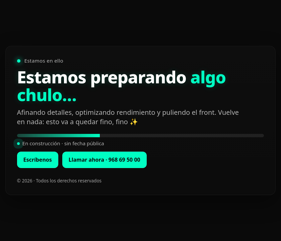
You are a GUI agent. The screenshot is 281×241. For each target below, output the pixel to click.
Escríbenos (37, 159)
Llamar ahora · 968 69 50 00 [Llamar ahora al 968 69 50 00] (104, 159)
